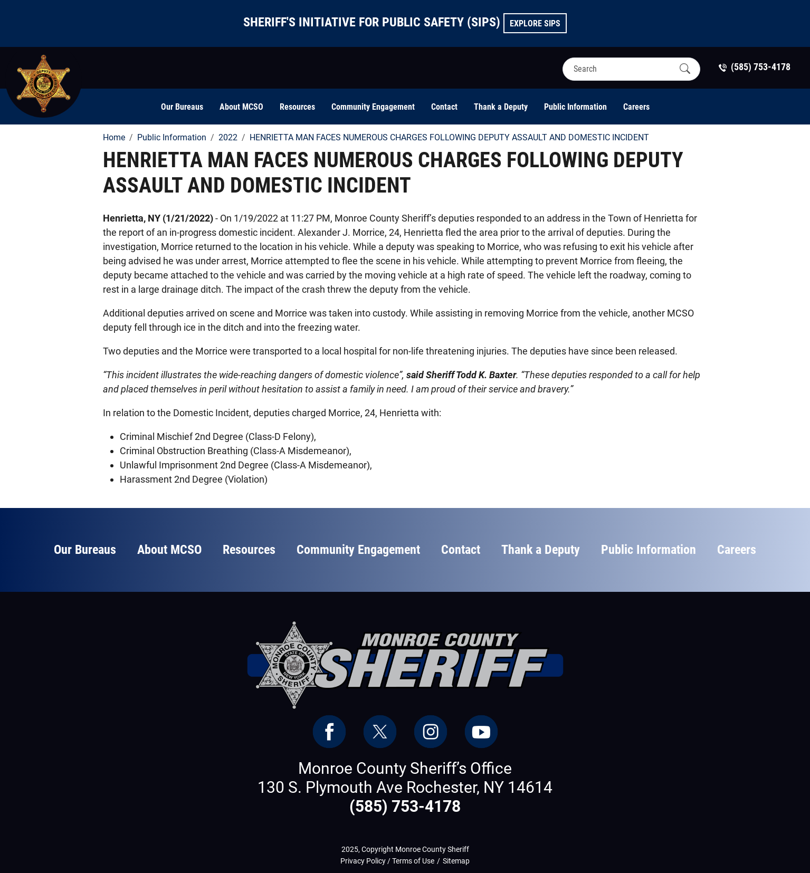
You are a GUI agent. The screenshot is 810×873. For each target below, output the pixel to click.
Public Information (575, 107)
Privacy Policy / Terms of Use (387, 861)
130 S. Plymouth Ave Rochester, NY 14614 (405, 787)
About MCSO (241, 107)
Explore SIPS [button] (535, 23)
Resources (297, 107)
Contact (444, 107)
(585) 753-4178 (405, 806)
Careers (636, 107)
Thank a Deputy (501, 107)
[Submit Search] (685, 68)
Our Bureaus (182, 107)
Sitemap (456, 861)
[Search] (622, 69)
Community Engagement (373, 107)
